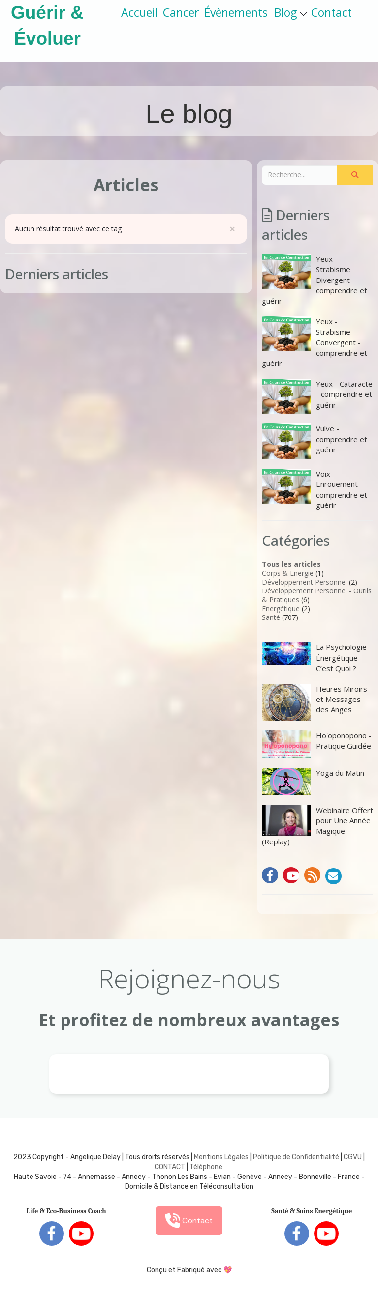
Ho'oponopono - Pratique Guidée (317, 744)
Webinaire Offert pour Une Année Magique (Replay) (317, 825)
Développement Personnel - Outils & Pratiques (317, 595)
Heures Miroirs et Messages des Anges (314, 702)
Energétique (281, 608)
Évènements (236, 12)
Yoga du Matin (313, 781)
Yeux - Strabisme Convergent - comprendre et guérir (314, 342)
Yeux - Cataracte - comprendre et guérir (317, 396)
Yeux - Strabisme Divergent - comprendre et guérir (314, 280)
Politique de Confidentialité (296, 1157)
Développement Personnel (304, 582)
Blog (290, 12)
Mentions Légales (221, 1157)
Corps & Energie (288, 573)
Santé (271, 617)
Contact (331, 12)
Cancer (181, 12)
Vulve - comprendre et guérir (314, 440)
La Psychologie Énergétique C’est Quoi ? (314, 657)
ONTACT (172, 1167)
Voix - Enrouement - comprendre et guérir (314, 489)
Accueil (139, 12)
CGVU (353, 1157)
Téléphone (205, 1167)
